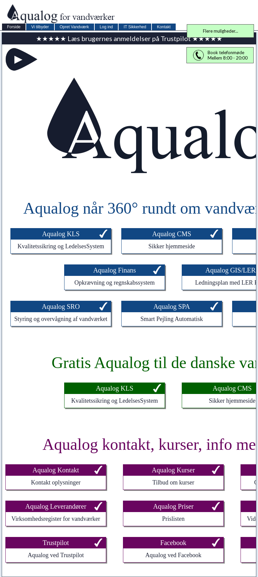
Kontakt (164, 27)
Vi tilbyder (40, 27)
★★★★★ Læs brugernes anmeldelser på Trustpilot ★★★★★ (129, 38)
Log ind (106, 27)
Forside (13, 27)
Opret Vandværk (74, 27)
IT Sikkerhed (135, 27)
